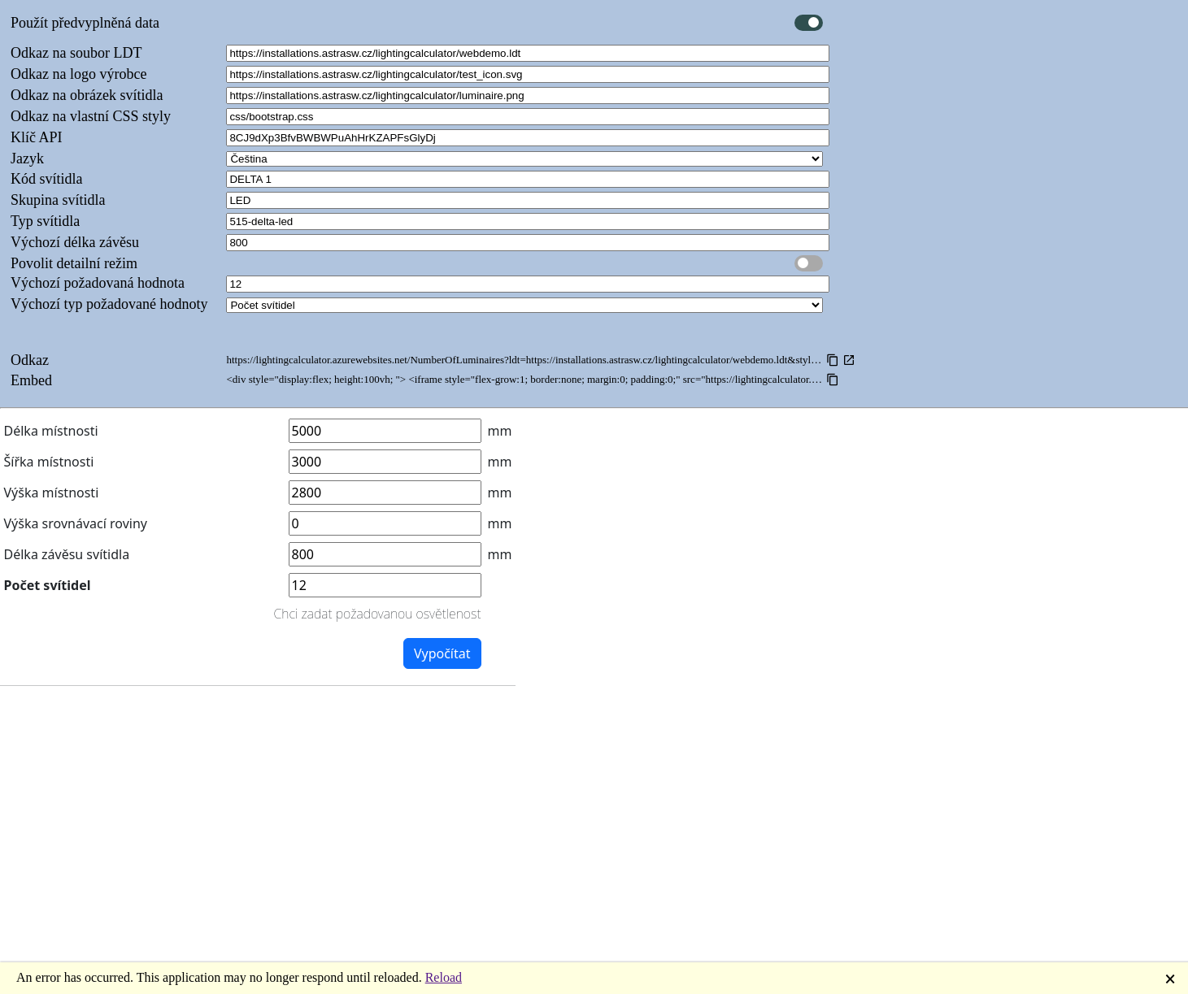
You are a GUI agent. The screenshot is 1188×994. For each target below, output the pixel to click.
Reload (443, 977)
